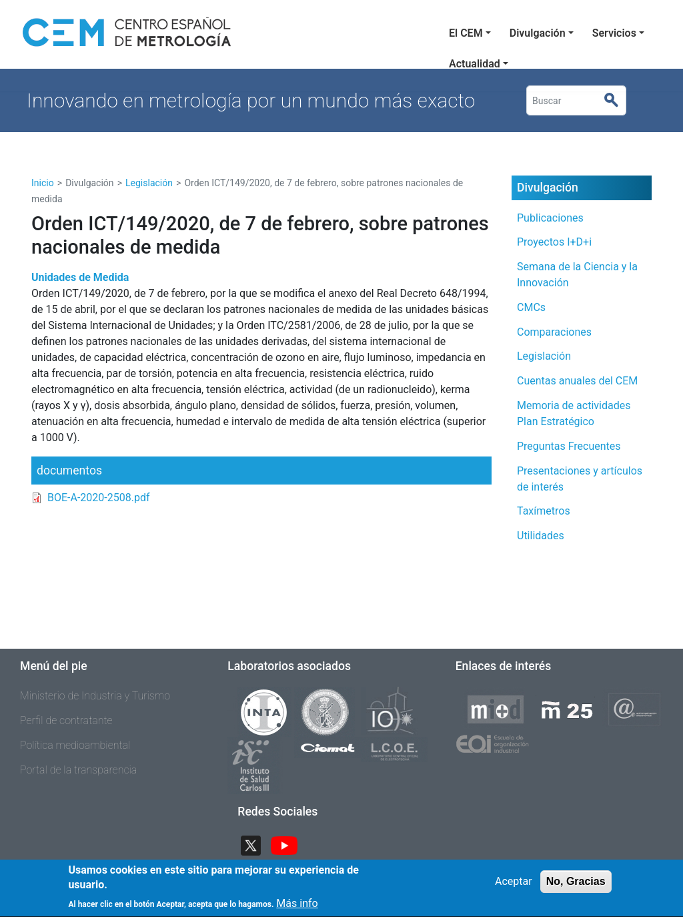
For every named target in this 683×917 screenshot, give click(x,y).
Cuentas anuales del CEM (577, 380)
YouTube (289, 844)
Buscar (616, 100)
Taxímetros (543, 511)
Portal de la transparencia (78, 769)
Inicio (42, 183)
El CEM (466, 33)
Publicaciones (550, 218)
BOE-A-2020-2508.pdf (98, 497)
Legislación (149, 183)
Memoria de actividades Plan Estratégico (573, 413)
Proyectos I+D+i (554, 242)
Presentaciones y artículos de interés (579, 479)
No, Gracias (576, 885)
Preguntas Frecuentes (569, 446)
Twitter (256, 844)
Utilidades (540, 535)
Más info (296, 908)
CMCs (531, 307)
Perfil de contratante (66, 720)
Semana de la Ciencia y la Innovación (577, 274)
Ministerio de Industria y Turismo (95, 695)
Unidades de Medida (80, 277)
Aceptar (513, 885)
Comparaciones (554, 332)
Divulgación (538, 33)
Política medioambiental (75, 745)
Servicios (614, 33)
